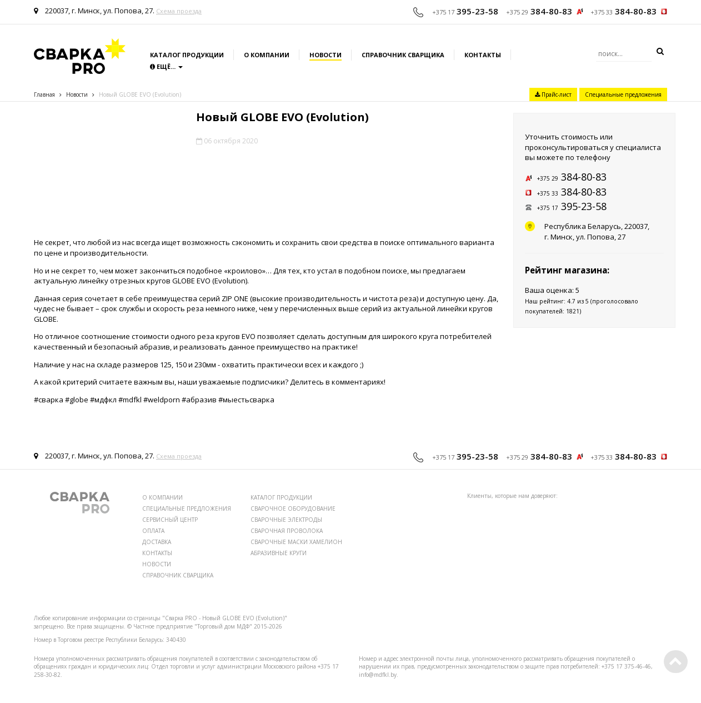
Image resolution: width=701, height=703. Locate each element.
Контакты (482, 55)
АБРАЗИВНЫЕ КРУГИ (279, 553)
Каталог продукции (187, 55)
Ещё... (166, 66)
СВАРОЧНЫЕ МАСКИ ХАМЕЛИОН (296, 542)
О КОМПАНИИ (162, 497)
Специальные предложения (623, 94)
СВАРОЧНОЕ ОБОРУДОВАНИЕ (293, 508)
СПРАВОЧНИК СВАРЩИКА (177, 575)
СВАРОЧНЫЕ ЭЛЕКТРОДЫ (286, 519)
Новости (325, 55)
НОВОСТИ (156, 564)
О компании (266, 55)
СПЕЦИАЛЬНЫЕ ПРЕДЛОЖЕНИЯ (186, 508)
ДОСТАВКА (156, 542)
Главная (44, 94)
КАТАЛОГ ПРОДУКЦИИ (281, 497)
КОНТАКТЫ (157, 553)
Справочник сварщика (403, 55)
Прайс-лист (553, 94)
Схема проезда (179, 11)
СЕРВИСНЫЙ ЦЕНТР (170, 519)
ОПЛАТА (153, 531)
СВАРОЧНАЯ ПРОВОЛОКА (287, 531)
